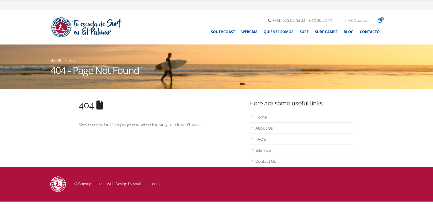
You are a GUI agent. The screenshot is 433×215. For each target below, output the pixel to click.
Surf (304, 31)
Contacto (370, 31)
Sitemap (263, 150)
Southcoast (223, 31)
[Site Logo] (87, 27)
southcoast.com (146, 184)
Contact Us (265, 161)
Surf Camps (326, 31)
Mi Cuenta (355, 20)
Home (261, 117)
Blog (349, 31)
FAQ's (260, 139)
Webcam (249, 31)
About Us (264, 128)
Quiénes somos (278, 31)
